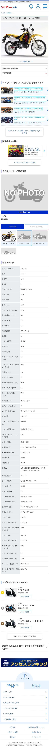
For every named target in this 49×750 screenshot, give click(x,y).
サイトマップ (36, 737)
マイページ (38, 8)
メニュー (45, 8)
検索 (31, 8)
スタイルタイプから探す (11, 703)
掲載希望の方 (36, 732)
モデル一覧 (13, 227)
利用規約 (12, 727)
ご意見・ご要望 (12, 732)
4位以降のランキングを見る (24, 636)
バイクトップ (7, 692)
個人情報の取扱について (36, 727)
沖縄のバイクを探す (13, 686)
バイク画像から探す (9, 719)
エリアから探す (8, 714)
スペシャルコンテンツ (36, 686)
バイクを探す (24, 596)
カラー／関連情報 (36, 227)
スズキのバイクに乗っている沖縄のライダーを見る (25, 132)
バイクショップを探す (10, 708)
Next (44, 151)
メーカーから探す (9, 697)
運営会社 (12, 737)
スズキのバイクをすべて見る (24, 162)
